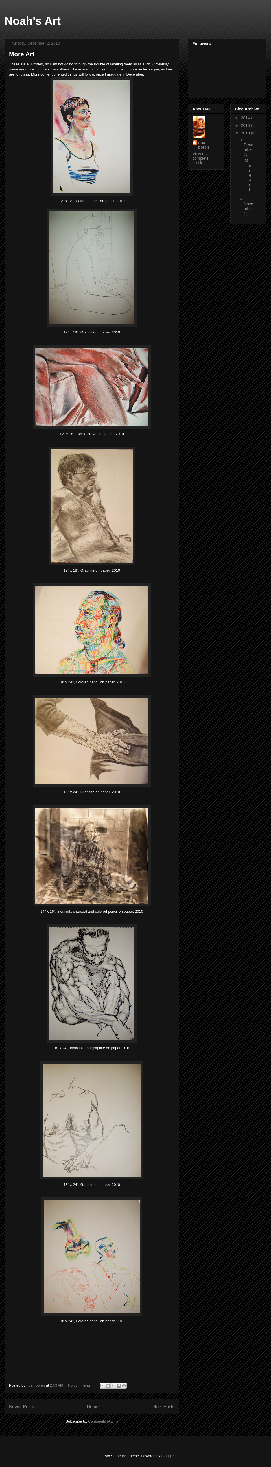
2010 (246, 133)
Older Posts (163, 1406)
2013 (246, 125)
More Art (21, 54)
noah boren (203, 144)
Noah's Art (33, 21)
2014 (246, 118)
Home (93, 1406)
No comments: (80, 1385)
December (248, 147)
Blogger (167, 1456)
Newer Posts (21, 1406)
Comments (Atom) (103, 1421)
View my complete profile (201, 158)
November (248, 206)
